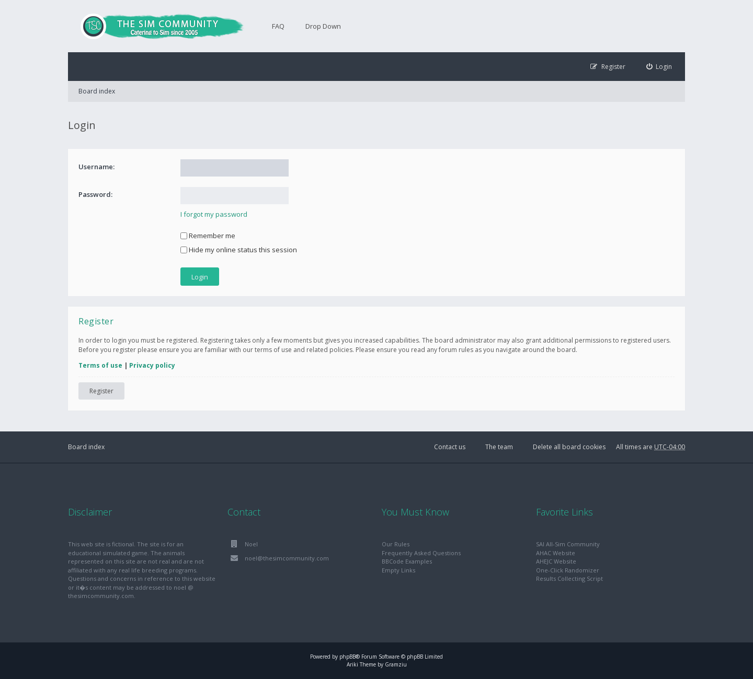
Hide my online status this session (238, 249)
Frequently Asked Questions (421, 553)
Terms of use (100, 365)
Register (101, 391)
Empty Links (398, 570)
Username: (96, 166)
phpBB (347, 656)
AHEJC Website (556, 561)
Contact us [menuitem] (449, 446)
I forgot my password (213, 214)
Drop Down (323, 26)
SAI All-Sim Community (568, 544)
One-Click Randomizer (567, 570)
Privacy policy (152, 365)
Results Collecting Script (569, 578)
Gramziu (396, 664)
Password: (95, 194)
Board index (96, 91)
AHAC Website (555, 553)
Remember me (207, 235)
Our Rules (395, 544)
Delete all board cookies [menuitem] (569, 446)
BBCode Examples (407, 561)
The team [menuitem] (499, 446)
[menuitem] (659, 66)
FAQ (278, 26)
